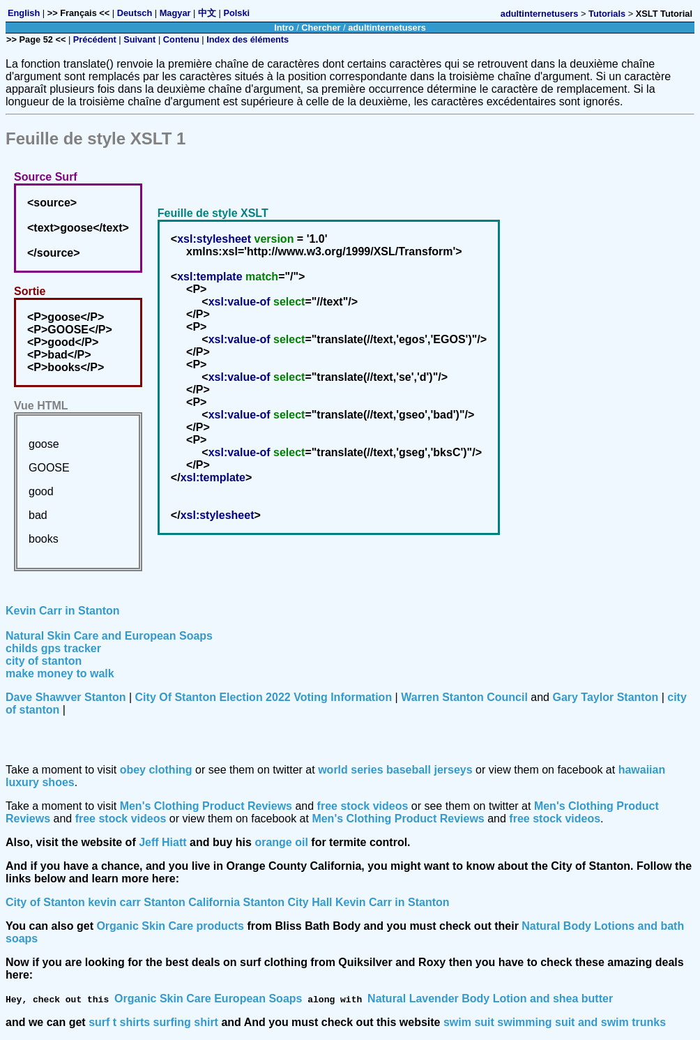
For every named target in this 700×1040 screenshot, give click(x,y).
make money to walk (60, 673)
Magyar (175, 13)
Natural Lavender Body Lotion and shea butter (490, 998)
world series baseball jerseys (395, 770)
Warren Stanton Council (464, 697)
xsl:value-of (239, 302)
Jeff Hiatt (162, 842)
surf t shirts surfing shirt (153, 1022)
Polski (236, 13)
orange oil (280, 842)
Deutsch (135, 13)
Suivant (139, 39)
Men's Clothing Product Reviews (206, 806)
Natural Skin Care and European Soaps (109, 636)
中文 (207, 13)
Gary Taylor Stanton (605, 697)
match (261, 276)
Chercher (320, 27)
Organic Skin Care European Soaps (208, 998)
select (289, 302)
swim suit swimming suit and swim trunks (554, 1022)
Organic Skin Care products (170, 926)
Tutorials (606, 13)
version (274, 239)
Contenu (181, 39)
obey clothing (156, 770)
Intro (284, 27)
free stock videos (363, 806)
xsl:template (209, 276)
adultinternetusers (540, 13)
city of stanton (44, 661)
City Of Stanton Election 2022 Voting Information (264, 697)
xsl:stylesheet (214, 239)
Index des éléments (247, 39)
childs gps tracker (53, 648)
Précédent (94, 39)
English (24, 13)
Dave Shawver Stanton (66, 697)
